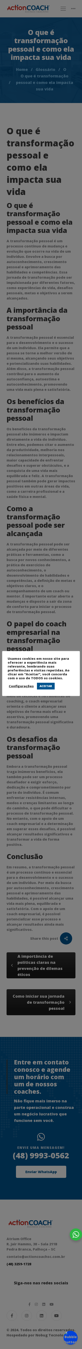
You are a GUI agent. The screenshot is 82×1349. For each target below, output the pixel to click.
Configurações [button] (21, 686)
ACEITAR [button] (46, 686)
